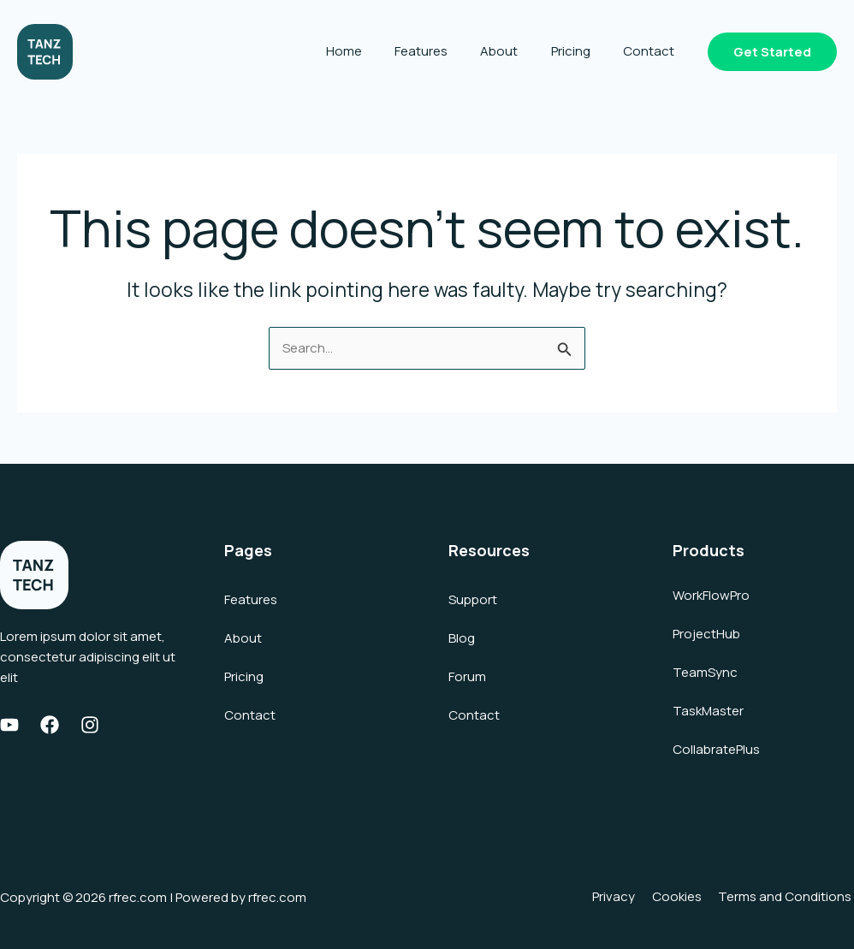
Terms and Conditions (787, 897)
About (517, 51)
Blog (461, 638)
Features (445, 51)
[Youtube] (9, 724)
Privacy (623, 897)
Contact (652, 51)
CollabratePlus (716, 749)
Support (472, 599)
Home (376, 51)
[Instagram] (89, 724)
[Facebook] (49, 724)
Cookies (683, 897)
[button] (772, 52)
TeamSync (705, 672)
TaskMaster (708, 711)
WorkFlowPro (711, 595)
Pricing (581, 51)
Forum (467, 676)
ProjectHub (706, 634)
